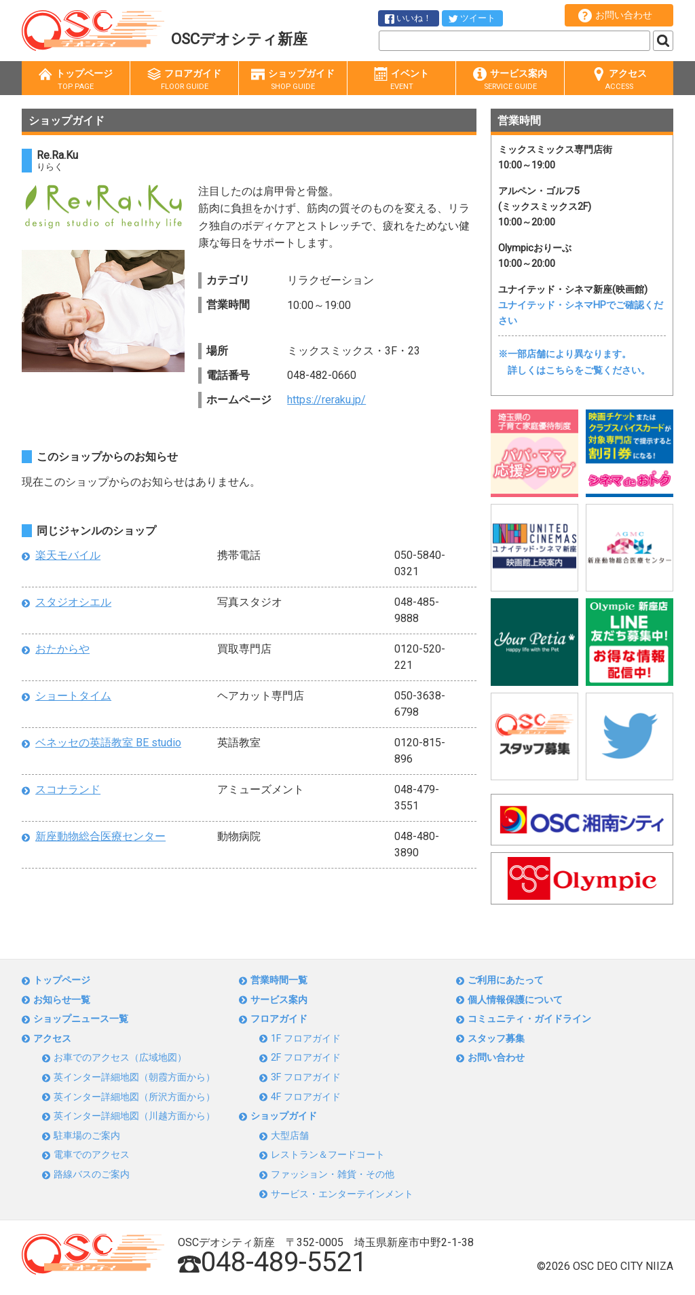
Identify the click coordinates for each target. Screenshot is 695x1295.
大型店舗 (290, 1136)
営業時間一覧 (278, 980)
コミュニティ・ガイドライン (529, 1019)
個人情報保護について (515, 1000)
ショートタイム (73, 695)
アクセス (619, 79)
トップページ (76, 79)
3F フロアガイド (306, 1077)
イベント (401, 79)
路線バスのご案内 (92, 1174)
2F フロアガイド (306, 1057)
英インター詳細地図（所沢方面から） (134, 1097)
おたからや (62, 648)
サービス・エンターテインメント (342, 1194)
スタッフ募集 (496, 1038)
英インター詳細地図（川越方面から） (134, 1116)
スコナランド (67, 789)
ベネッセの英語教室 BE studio (108, 742)
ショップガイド (293, 79)
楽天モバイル (67, 555)
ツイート (472, 18)
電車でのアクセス (92, 1155)
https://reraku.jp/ (326, 399)
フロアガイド (184, 79)
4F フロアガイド (306, 1097)
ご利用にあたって (506, 980)
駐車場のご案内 (87, 1136)
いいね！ (408, 18)
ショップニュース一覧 (80, 1019)
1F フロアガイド (306, 1038)
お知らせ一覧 (61, 1000)
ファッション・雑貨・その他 (332, 1174)
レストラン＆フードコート (328, 1155)
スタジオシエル (73, 602)
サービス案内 (510, 79)
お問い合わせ (615, 15)
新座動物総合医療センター (100, 836)
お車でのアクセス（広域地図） (120, 1057)
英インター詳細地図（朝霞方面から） (134, 1077)
